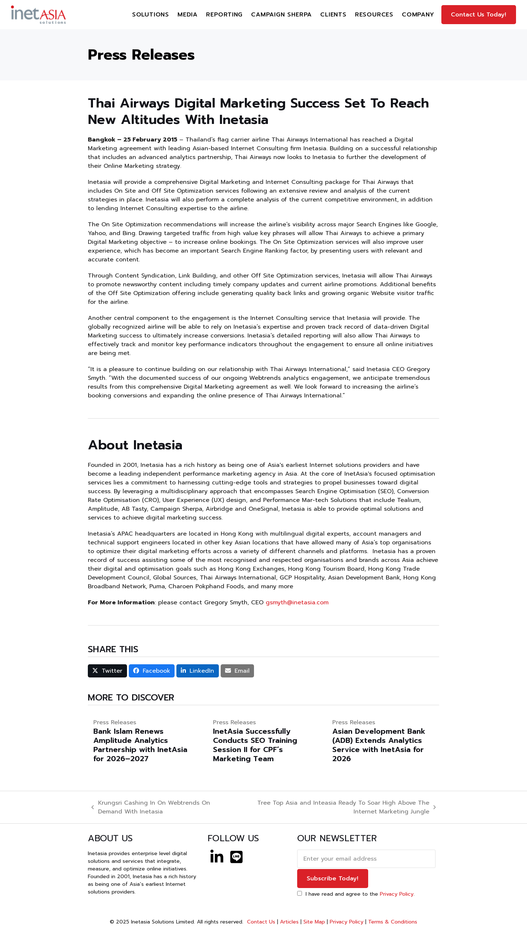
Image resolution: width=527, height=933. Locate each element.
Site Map (314, 922)
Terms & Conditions (392, 922)
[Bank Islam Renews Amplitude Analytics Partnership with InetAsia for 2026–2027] (144, 741)
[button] (107, 670)
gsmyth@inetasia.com (297, 602)
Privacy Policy (397, 894)
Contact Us (260, 922)
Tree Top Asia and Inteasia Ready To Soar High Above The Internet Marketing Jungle (336, 807)
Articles (289, 922)
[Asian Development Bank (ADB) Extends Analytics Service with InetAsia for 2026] (383, 741)
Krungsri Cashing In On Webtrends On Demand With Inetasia (150, 807)
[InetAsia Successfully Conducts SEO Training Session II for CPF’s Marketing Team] (264, 741)
